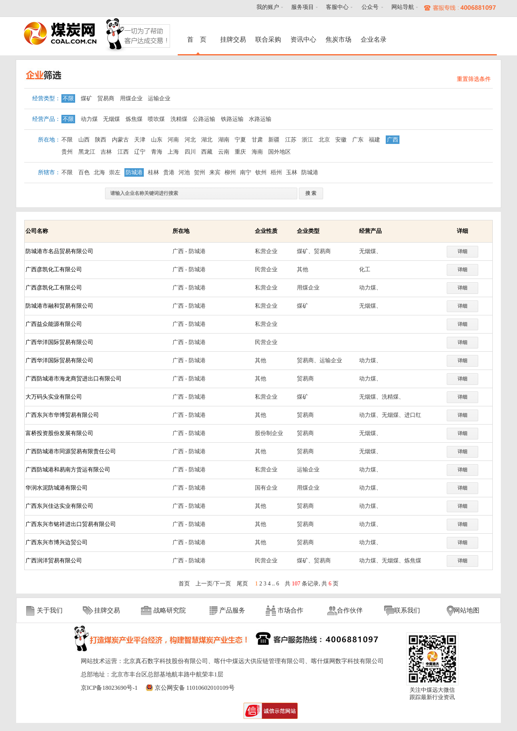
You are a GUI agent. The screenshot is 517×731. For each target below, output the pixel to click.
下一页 (222, 584)
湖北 (206, 140)
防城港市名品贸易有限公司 (59, 251)
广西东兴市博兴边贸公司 (56, 542)
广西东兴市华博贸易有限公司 (62, 415)
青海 (156, 152)
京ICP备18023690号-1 (109, 688)
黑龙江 (86, 152)
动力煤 (89, 119)
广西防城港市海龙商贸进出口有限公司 (73, 379)
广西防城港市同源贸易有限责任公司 (70, 451)
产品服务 (232, 610)
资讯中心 (303, 39)
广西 (392, 140)
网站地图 (466, 610)
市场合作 (290, 610)
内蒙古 (120, 140)
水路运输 (260, 119)
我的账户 (267, 7)
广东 (358, 140)
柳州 (230, 172)
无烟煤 (111, 119)
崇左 (114, 172)
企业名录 (374, 39)
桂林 (153, 172)
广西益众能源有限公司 (53, 324)
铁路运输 (232, 119)
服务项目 (302, 7)
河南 (173, 140)
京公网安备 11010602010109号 (195, 688)
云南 (223, 152)
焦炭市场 (338, 39)
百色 (84, 172)
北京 (324, 140)
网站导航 (402, 7)
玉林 (291, 172)
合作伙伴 (350, 610)
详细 (462, 251)
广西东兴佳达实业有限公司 (59, 506)
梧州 (276, 172)
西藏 (206, 152)
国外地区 (279, 152)
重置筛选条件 (474, 79)
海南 (257, 152)
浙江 (307, 140)
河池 (184, 172)
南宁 (245, 172)
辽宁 (139, 152)
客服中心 (337, 7)
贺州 (199, 172)
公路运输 (204, 119)
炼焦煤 (134, 119)
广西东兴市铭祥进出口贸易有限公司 (70, 524)
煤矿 (86, 98)
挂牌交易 (233, 39)
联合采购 (268, 39)
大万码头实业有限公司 (53, 397)
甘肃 (257, 140)
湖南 (223, 140)
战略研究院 (169, 610)
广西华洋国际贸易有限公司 (59, 342)
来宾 (215, 172)
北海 (99, 172)
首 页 (198, 39)
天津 (139, 140)
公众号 (369, 7)
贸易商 (105, 98)
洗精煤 (178, 119)
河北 (190, 140)
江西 (123, 152)
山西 (84, 140)
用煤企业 (131, 98)
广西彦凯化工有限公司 (53, 269)
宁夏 (240, 140)
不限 (68, 98)
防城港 (134, 172)
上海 (173, 152)
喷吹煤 (156, 119)
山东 (156, 140)
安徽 (341, 140)
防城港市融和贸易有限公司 (59, 306)
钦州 (261, 172)
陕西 (100, 140)
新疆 (274, 140)
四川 (190, 152)
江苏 (290, 140)
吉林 (106, 152)
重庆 (240, 152)
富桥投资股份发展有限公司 (59, 433)
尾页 (242, 584)
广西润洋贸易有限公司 (53, 561)
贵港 (168, 172)
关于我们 (50, 610)
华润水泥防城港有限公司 (56, 488)
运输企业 (159, 98)
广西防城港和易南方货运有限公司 (67, 470)
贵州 (67, 152)
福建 (374, 140)
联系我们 (407, 610)
